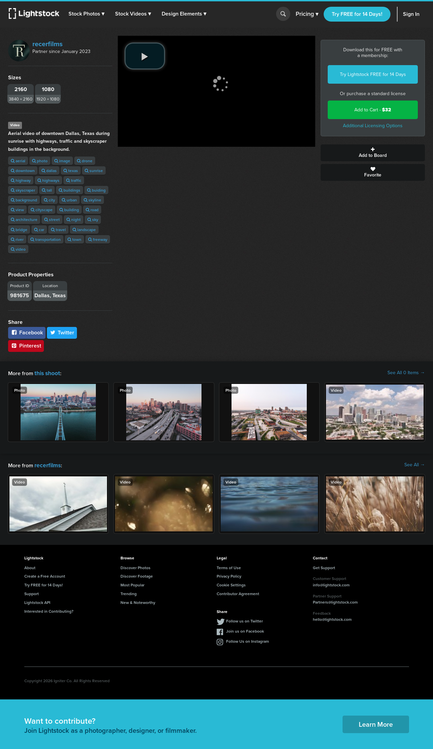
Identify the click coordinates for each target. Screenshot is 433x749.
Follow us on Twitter (244, 619)
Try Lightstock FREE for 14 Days (373, 74)
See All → (414, 464)
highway (21, 180)
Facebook (27, 332)
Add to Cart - (372, 109)
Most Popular (132, 583)
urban (69, 200)
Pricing (307, 14)
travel (58, 229)
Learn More (376, 723)
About (29, 566)
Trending (128, 592)
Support (31, 592)
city (49, 200)
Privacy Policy (229, 575)
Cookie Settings (231, 583)
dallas (49, 170)
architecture (24, 219)
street (52, 219)
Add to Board (373, 153)
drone (84, 161)
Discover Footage (136, 575)
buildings (69, 190)
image (62, 161)
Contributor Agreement (238, 592)
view (17, 210)
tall (47, 190)
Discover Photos (135, 566)
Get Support (324, 566)
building (69, 210)
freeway (97, 239)
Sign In (411, 14)
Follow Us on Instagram (247, 640)
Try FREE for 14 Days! (357, 14)
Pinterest (26, 346)
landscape (84, 229)
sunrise (94, 170)
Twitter (62, 332)
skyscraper (23, 190)
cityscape (42, 210)
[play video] (145, 56)
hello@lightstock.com (332, 618)
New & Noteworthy (137, 601)
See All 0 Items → (406, 372)
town (74, 239)
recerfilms (47, 44)
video (18, 249)
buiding (96, 190)
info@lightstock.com (331, 583)
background (24, 200)
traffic (73, 180)
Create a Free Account (44, 575)
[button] (87, 13)
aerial (18, 161)
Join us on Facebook (245, 630)
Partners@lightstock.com (335, 601)
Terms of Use (229, 566)
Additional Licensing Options (373, 125)
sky (92, 219)
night (73, 219)
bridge (19, 229)
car (39, 229)
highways (48, 180)
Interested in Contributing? (49, 610)
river (17, 239)
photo (40, 161)
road (92, 210)
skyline (92, 200)
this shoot (46, 373)
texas (70, 170)
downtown (23, 170)
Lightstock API (37, 601)
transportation (45, 239)
